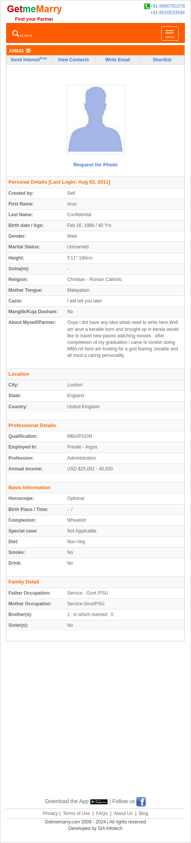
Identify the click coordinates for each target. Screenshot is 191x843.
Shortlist (162, 59)
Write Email (117, 59)
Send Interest (29, 59)
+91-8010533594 (167, 12)
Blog (143, 813)
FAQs (102, 813)
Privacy (50, 813)
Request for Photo (95, 165)
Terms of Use (76, 813)
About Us (123, 813)
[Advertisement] (98, 728)
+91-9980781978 (164, 6)
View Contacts (73, 59)
